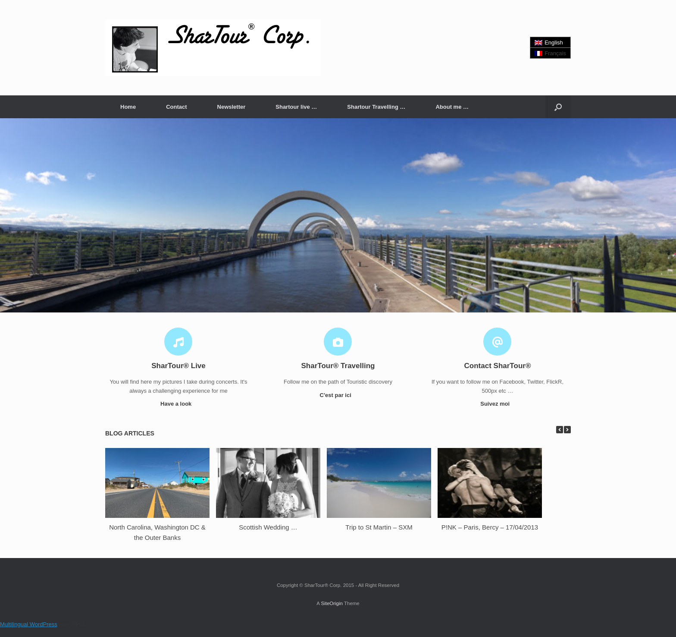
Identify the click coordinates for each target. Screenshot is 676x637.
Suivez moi (497, 403)
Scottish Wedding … (268, 527)
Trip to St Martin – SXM (378, 527)
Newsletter (231, 107)
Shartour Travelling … (376, 107)
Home (128, 107)
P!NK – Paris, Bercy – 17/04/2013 (489, 527)
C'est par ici (338, 395)
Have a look (178, 403)
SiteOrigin (332, 603)
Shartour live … (296, 107)
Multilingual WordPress (28, 624)
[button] (558, 106)
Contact (176, 107)
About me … (452, 107)
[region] (338, 215)
